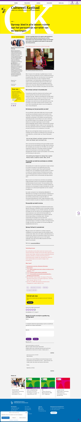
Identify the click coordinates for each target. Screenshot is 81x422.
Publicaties (27, 3)
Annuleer (36, 339)
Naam (40, 320)
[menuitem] (16, 3)
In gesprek (49, 3)
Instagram (41, 409)
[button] (26, 412)
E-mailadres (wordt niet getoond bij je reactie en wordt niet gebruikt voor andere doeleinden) (40, 326)
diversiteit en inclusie (36, 287)
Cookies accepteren (5, 417)
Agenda (38, 3)
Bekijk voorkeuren (23, 417)
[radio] (27, 310)
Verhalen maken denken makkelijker (38, 272)
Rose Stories (30, 267)
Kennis (16, 3)
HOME (12, 21)
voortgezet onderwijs (31, 290)
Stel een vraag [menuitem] (28, 408)
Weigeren (14, 417)
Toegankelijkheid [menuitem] (28, 413)
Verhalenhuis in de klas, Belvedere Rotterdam (37, 266)
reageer (52, 352)
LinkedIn (41, 408)
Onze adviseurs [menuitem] (28, 409)
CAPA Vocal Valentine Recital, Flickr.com (35, 70)
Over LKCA (61, 3)
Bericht (40, 333)
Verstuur (28, 339)
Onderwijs (45, 287)
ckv (27, 287)
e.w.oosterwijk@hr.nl (35, 243)
